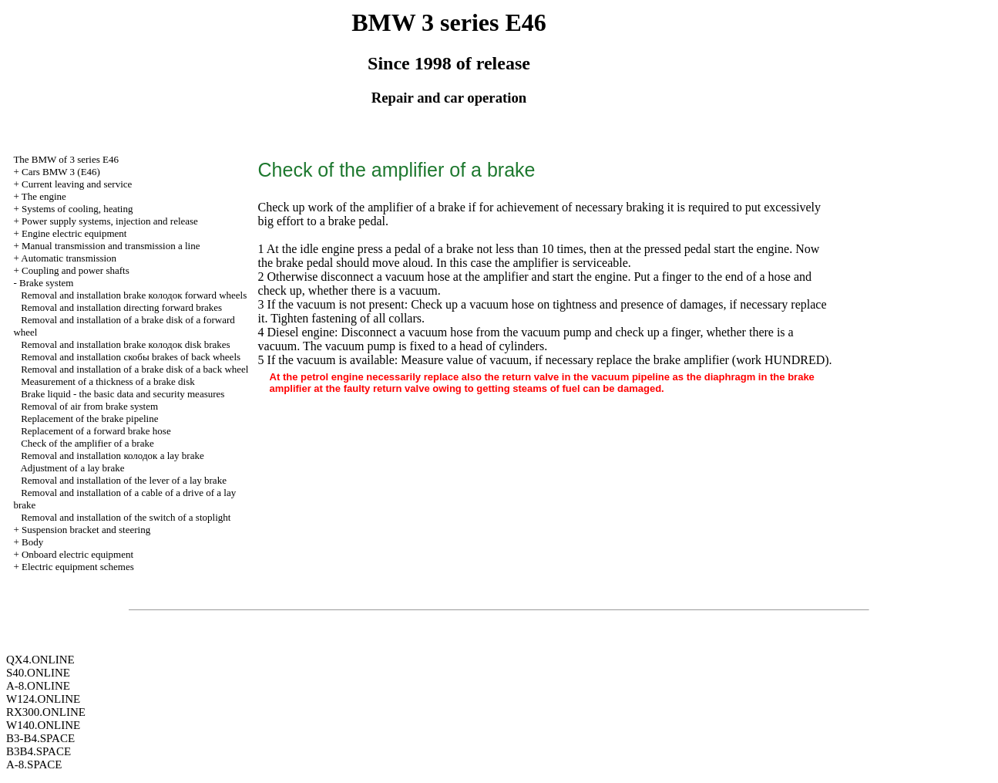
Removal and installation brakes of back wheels (130, 357)
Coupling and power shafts (75, 270)
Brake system (46, 283)
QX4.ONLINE (40, 659)
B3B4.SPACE (38, 751)
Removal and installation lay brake (112, 455)
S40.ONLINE (38, 673)
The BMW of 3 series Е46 (66, 159)
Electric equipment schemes (78, 566)
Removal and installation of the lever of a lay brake (124, 480)
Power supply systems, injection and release (110, 221)
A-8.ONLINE (38, 686)
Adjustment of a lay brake (72, 468)
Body (32, 542)
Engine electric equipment (74, 233)
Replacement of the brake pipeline (89, 418)
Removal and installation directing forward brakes (121, 307)
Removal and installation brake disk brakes (125, 344)
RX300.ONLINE (46, 712)
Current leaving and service (77, 184)
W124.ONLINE (43, 699)
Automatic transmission (68, 258)
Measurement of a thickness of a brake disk (108, 381)
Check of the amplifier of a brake (87, 443)
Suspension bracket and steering (86, 529)
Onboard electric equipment (77, 554)
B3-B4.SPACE (40, 738)
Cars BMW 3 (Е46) (61, 171)
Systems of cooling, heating (77, 208)
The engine (44, 196)
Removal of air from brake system (89, 406)
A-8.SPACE (34, 764)
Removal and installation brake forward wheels (134, 295)
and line (111, 245)
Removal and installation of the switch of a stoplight (125, 517)
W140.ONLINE (43, 725)
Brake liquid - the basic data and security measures (122, 394)
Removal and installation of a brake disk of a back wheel (134, 369)
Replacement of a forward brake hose (96, 431)
